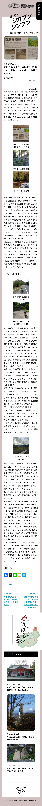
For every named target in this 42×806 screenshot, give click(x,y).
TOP (6, 33)
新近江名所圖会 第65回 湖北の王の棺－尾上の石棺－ (21, 766)
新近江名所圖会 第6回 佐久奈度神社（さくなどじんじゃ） (21, 685)
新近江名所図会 (15, 33)
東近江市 (12, 584)
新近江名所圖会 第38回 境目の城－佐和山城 (21, 735)
